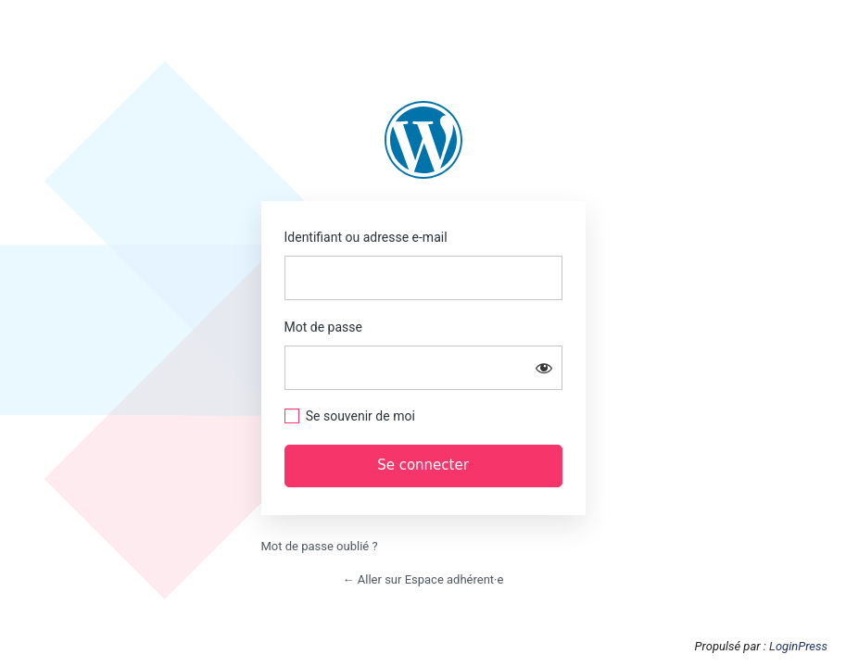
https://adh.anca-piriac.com (423, 140)
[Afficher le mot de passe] (543, 368)
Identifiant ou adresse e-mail (366, 237)
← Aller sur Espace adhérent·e (423, 579)
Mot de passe (323, 327)
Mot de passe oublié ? (319, 546)
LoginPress (798, 646)
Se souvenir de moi (360, 416)
